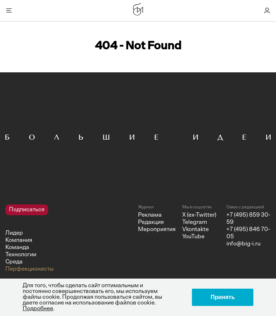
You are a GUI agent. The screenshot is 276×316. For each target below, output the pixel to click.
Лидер (14, 233)
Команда (17, 247)
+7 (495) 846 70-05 (248, 233)
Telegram (194, 222)
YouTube (193, 237)
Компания (18, 240)
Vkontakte (195, 230)
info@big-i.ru (243, 244)
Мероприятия (157, 230)
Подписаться (27, 210)
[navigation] (69, 238)
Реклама (150, 215)
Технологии (20, 255)
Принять (223, 297)
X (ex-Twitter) (199, 215)
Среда (14, 262)
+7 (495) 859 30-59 (248, 218)
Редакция (151, 222)
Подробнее (38, 309)
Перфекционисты (29, 269)
